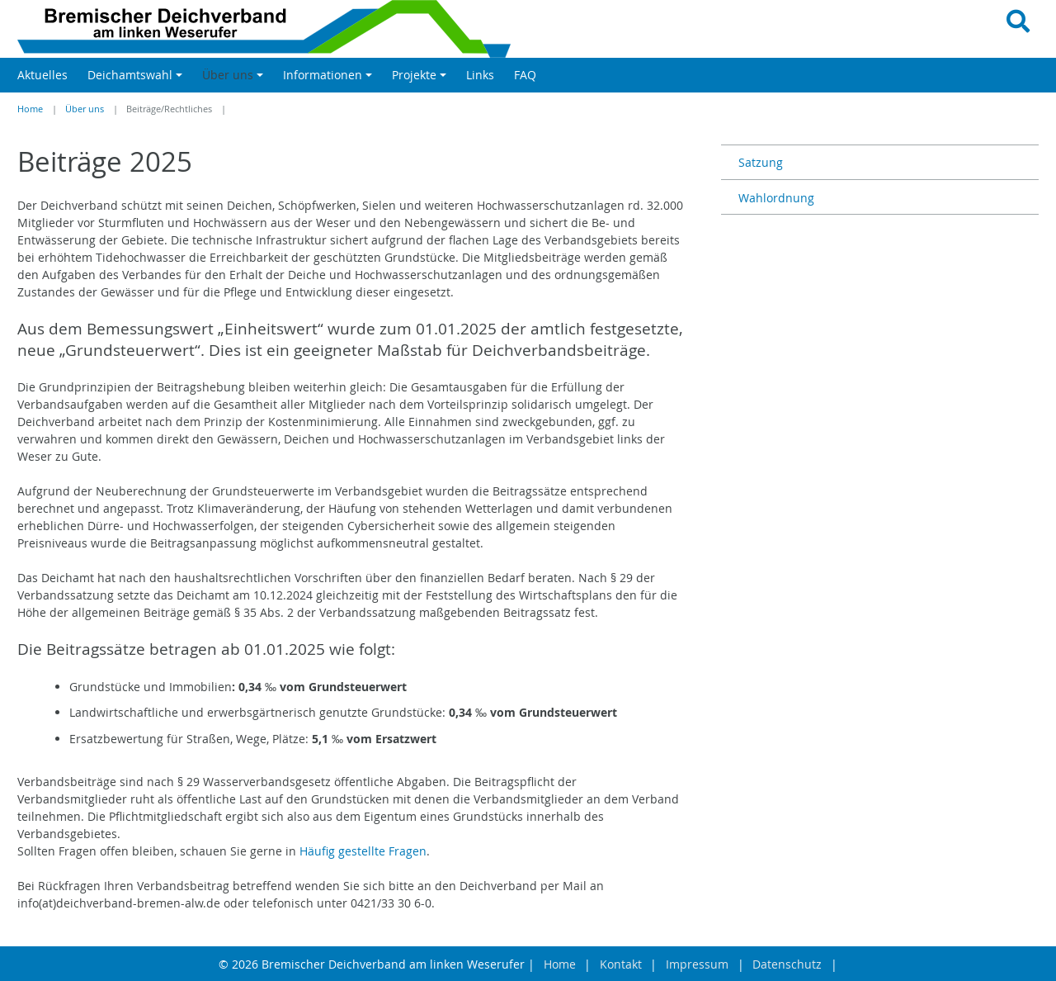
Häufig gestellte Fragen (363, 851)
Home (30, 109)
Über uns (84, 109)
